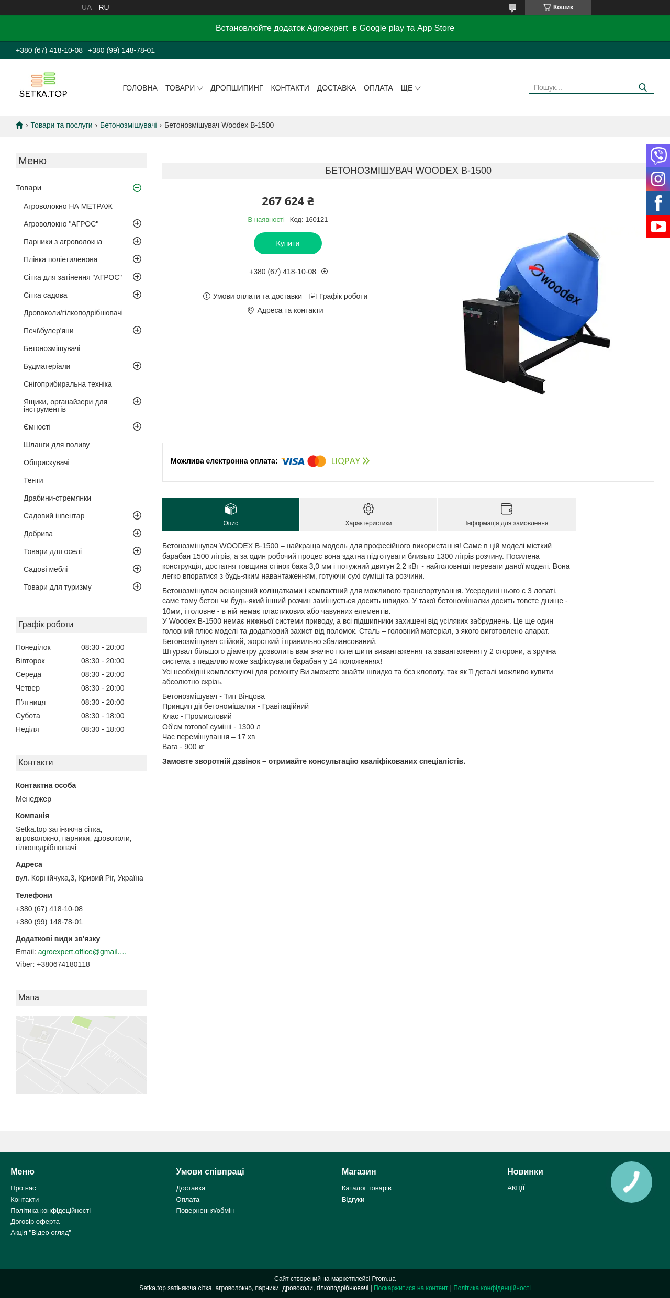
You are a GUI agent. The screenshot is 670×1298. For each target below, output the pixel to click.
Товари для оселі (53, 551)
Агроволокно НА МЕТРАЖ (68, 206)
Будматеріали (47, 366)
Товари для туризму (58, 587)
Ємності (37, 427)
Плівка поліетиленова (60, 259)
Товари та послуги (61, 125)
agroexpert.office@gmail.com (82, 951)
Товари (180, 88)
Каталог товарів (367, 1188)
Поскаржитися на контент (411, 1288)
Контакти (290, 88)
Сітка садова (46, 295)
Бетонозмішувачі (128, 125)
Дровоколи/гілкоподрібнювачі (73, 313)
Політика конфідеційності (50, 1210)
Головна (140, 88)
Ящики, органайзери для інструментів (65, 405)
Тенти (33, 480)
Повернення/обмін (205, 1210)
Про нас (23, 1188)
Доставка (336, 88)
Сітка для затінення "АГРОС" (73, 277)
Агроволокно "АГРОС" (61, 224)
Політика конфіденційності (492, 1288)
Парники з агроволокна (63, 242)
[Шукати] (642, 87)
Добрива (38, 533)
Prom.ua (384, 1278)
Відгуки (353, 1199)
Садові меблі (46, 569)
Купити (288, 243)
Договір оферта (35, 1221)
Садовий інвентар (54, 516)
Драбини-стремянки (57, 498)
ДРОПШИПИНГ (236, 88)
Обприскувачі (47, 462)
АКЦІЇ (515, 1188)
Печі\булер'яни (49, 330)
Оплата (378, 88)
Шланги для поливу (57, 445)
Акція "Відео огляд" (40, 1232)
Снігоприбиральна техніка (68, 384)
